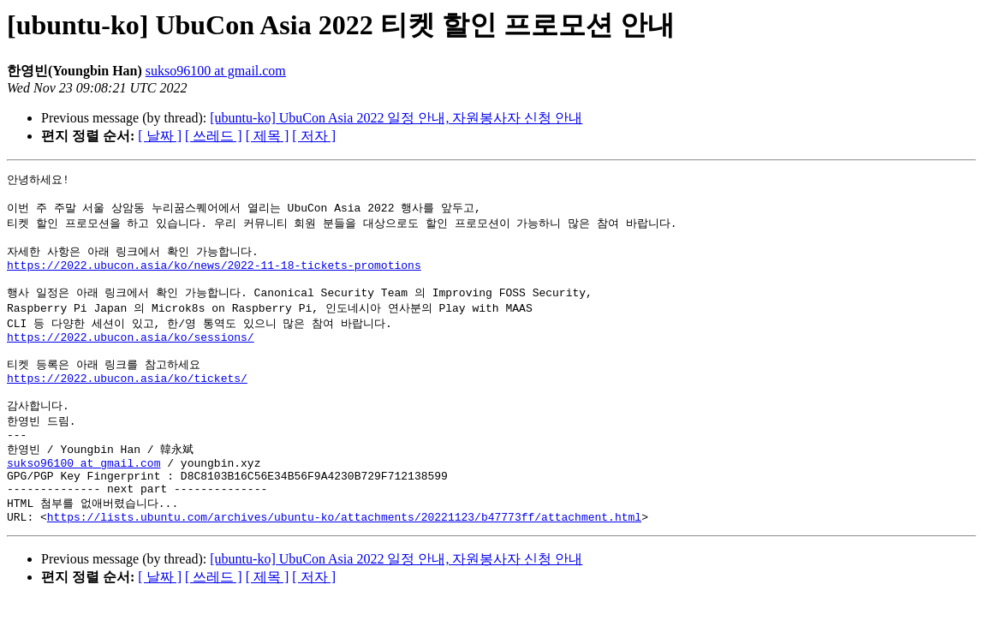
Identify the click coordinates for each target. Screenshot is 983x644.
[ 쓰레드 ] (213, 135)
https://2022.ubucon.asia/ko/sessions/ (130, 355)
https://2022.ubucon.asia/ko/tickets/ (127, 402)
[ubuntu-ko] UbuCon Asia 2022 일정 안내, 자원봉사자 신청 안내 (396, 117)
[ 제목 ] (267, 135)
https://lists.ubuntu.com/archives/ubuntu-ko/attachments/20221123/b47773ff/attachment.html (344, 560)
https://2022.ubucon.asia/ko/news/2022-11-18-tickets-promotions (214, 275)
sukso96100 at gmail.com (216, 70)
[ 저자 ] (314, 135)
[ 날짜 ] (160, 135)
